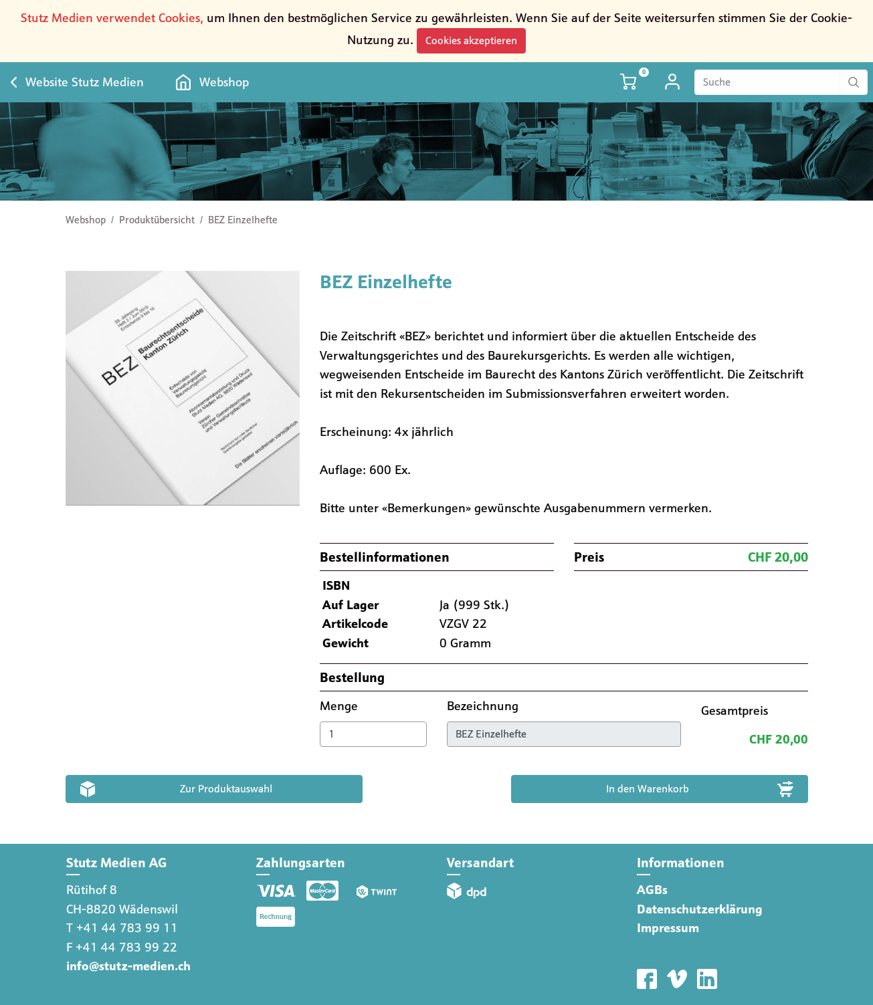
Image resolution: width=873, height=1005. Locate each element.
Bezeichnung (484, 705)
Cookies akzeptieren (471, 40)
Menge (340, 705)
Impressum (668, 927)
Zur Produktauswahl (226, 789)
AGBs (652, 889)
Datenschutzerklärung (700, 909)
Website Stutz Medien (84, 82)
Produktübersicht (157, 220)
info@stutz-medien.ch (128, 966)
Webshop (224, 82)
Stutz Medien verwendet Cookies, (112, 17)
